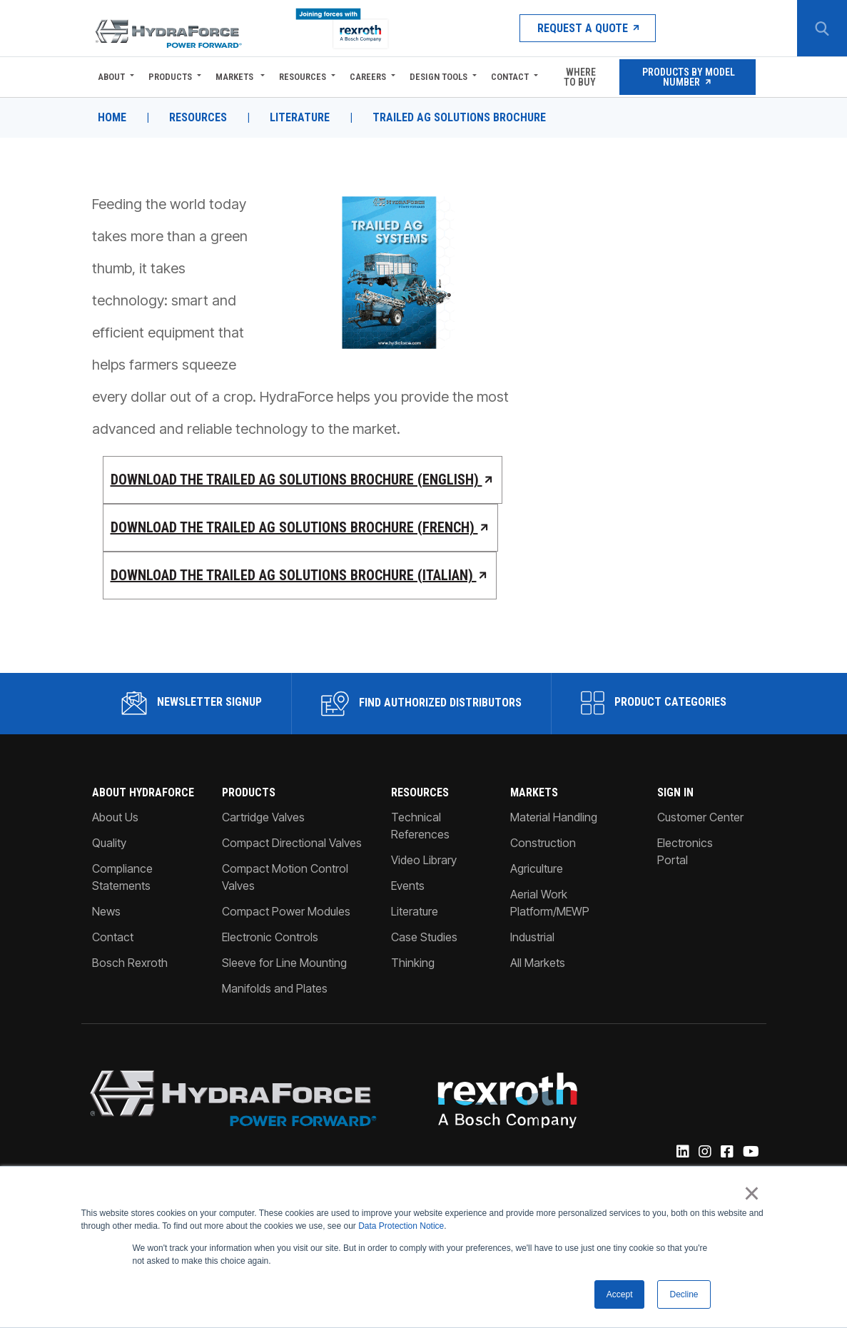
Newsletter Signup (191, 703)
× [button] (752, 1193)
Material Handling (553, 817)
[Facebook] (726, 1152)
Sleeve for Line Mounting (284, 963)
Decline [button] (683, 1294)
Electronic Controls (270, 937)
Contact (510, 76)
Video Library (424, 860)
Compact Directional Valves (292, 843)
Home (112, 117)
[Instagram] (703, 1152)
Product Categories (653, 703)
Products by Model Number (687, 77)
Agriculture (536, 868)
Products (170, 76)
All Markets (537, 963)
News (106, 911)
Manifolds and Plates (275, 988)
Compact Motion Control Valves (285, 877)
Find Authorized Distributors (421, 703)
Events (408, 885)
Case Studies (424, 937)
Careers (368, 76)
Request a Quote (587, 28)
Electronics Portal (685, 851)
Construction (543, 843)
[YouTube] (750, 1152)
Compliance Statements (122, 877)
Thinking (413, 963)
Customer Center (700, 817)
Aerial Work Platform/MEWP (549, 902)
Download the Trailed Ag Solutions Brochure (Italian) (300, 575)
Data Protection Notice (401, 1227)
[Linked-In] (681, 1152)
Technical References (420, 825)
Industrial (532, 937)
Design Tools (438, 76)
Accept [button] (620, 1294)
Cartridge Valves (263, 817)
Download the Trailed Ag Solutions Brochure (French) (301, 527)
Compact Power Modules (286, 911)
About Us (115, 817)
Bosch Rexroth (130, 963)
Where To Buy (580, 77)
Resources (302, 76)
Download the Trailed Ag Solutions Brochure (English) (303, 479)
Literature (300, 117)
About (111, 76)
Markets (235, 76)
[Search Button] (822, 28)
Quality (109, 843)
